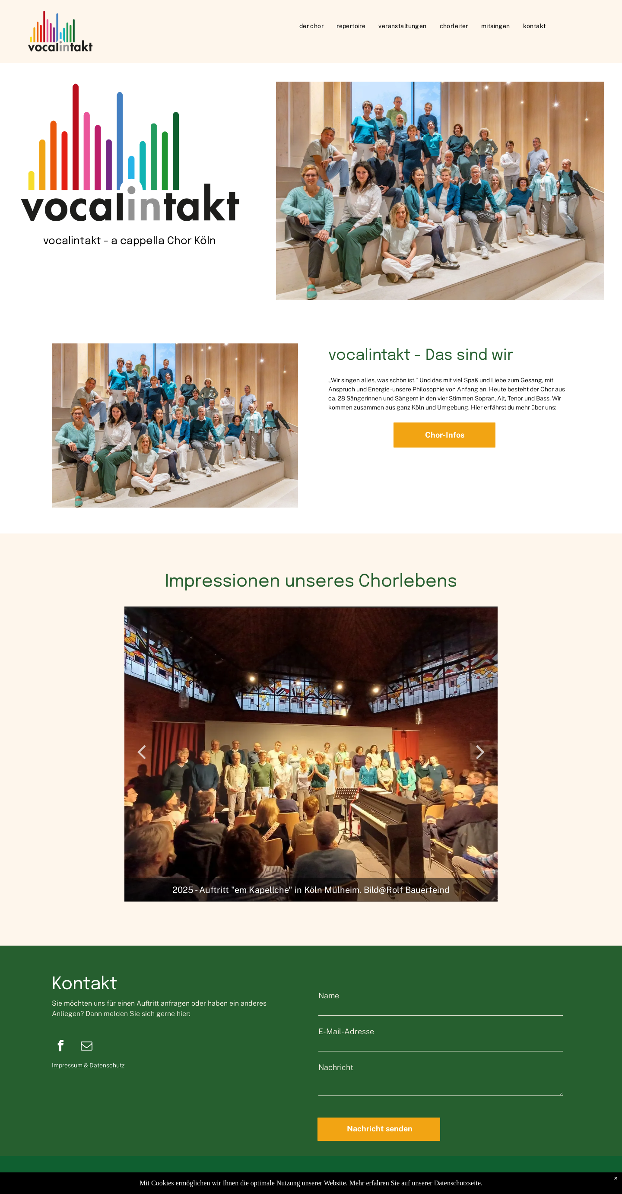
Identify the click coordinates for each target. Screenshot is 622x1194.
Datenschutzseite (457, 1183)
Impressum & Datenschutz (88, 1065)
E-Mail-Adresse (346, 1031)
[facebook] (60, 1047)
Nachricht (335, 1067)
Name (328, 995)
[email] (86, 1047)
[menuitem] (311, 25)
